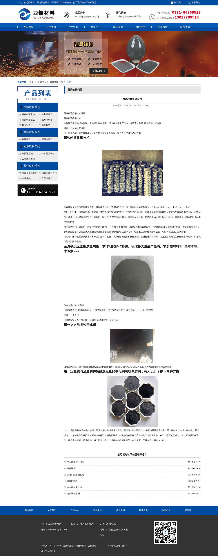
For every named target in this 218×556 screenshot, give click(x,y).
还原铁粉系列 (32, 146)
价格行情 (163, 27)
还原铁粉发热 (28, 120)
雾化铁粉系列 (32, 166)
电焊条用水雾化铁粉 (27, 174)
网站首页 (28, 27)
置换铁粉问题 (56, 82)
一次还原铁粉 (48, 153)
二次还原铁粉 (28, 159)
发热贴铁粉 (47, 114)
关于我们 (178, 2)
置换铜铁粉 (27, 139)
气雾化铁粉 (47, 178)
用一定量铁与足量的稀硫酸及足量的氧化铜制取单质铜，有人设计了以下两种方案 (102, 133)
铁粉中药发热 (28, 114)
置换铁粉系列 (32, 132)
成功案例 (118, 27)
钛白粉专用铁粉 (74, 487)
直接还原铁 (27, 153)
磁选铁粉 (71, 468)
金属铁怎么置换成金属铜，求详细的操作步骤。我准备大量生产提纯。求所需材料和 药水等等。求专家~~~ (114, 123)
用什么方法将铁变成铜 (74, 128)
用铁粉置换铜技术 (72, 118)
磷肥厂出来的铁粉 (75, 475)
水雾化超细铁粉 (49, 173)
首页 (31, 82)
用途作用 (140, 27)
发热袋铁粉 (47, 120)
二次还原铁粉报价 (75, 462)
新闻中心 (95, 27)
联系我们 (195, 2)
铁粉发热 (46, 125)
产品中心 (73, 27)
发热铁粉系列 (32, 107)
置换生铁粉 (47, 139)
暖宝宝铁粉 (27, 125)
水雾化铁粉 (27, 178)
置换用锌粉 (72, 481)
